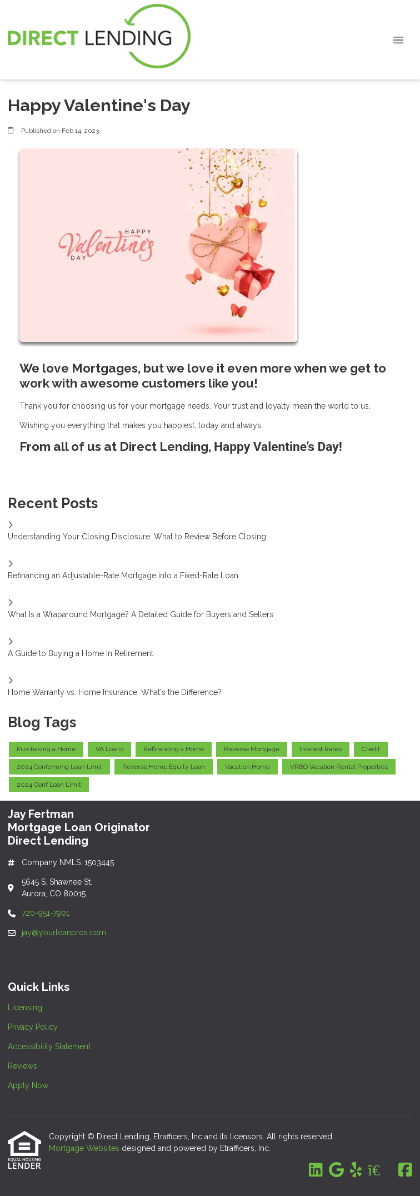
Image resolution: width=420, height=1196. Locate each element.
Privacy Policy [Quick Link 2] (33, 1027)
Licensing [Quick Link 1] (25, 1007)
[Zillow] (380, 1170)
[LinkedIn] (316, 1170)
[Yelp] (356, 1170)
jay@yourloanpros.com (64, 932)
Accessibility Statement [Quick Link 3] (49, 1046)
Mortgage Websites (85, 1148)
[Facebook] (405, 1170)
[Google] (336, 1170)
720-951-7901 (47, 913)
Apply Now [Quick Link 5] (28, 1085)
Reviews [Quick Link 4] (22, 1065)
